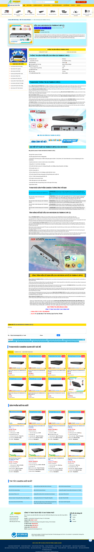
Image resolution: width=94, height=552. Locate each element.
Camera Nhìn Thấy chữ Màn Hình (17, 80)
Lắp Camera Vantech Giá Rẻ (14, 546)
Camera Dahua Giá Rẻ (25, 546)
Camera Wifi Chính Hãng (13, 19)
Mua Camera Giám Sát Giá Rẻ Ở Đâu (16, 501)
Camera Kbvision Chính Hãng (38, 546)
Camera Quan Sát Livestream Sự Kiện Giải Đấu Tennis (19, 486)
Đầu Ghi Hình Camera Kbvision (39, 490)
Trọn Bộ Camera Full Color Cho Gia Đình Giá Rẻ (57, 341)
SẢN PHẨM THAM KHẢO (27, 351)
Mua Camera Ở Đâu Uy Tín (14, 494)
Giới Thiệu (29, 5)
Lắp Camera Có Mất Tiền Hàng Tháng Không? (21, 339)
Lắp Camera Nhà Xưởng (36, 547)
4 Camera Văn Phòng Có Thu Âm (72, 341)
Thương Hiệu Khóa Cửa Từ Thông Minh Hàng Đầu (43, 497)
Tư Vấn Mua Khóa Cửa (47, 549)
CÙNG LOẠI (10, 351)
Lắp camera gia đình (67, 546)
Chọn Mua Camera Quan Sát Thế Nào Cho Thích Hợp (73, 339)
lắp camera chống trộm (15, 76)
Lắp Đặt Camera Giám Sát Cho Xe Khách (54, 339)
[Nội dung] (47, 331)
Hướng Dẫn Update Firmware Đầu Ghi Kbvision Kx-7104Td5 (70, 490)
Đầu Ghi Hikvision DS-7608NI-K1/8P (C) (41, 19)
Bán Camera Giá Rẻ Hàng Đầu (64, 501)
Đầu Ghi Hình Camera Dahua (14, 490)
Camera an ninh (58, 546)
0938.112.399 (81, 2)
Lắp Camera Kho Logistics (16, 68)
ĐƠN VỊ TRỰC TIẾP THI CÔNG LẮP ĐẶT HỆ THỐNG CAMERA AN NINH (47, 543)
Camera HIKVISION (49, 546)
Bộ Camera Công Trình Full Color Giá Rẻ (40, 341)
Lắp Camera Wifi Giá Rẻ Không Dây (49, 547)
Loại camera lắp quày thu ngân (17, 83)
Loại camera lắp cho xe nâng (16, 66)
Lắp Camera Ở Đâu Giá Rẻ (64, 494)
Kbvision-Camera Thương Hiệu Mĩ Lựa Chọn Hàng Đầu (19, 497)
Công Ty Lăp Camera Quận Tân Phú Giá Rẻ (38, 339)
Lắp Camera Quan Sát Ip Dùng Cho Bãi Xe (24, 341)
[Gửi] (58, 335)
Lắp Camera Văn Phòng (24, 547)
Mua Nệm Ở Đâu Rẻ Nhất (63, 497)
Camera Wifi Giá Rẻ (62, 547)
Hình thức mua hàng (14, 516)
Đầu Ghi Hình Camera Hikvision (65, 486)
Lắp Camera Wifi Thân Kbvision (17, 88)
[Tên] (16, 335)
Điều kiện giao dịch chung (15, 521)
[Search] (45, 2)
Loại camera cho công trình (16, 78)
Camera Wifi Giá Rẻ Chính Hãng (17, 85)
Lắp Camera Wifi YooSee (72, 547)
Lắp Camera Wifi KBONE (84, 547)
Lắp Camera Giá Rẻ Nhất (15, 71)
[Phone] (50, 335)
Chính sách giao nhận (14, 518)
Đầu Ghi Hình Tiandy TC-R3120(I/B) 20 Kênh (37, 458)
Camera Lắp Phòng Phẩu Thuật (17, 73)
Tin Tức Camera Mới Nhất (20, 481)
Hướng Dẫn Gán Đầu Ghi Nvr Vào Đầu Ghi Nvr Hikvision (44, 494)
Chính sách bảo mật (14, 519)
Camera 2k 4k (17, 351)
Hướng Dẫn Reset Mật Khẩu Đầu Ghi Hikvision (42, 486)
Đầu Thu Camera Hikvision (25, 19)
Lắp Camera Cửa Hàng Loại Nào (11, 547)
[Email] (33, 335)
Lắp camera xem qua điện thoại (78, 546)
